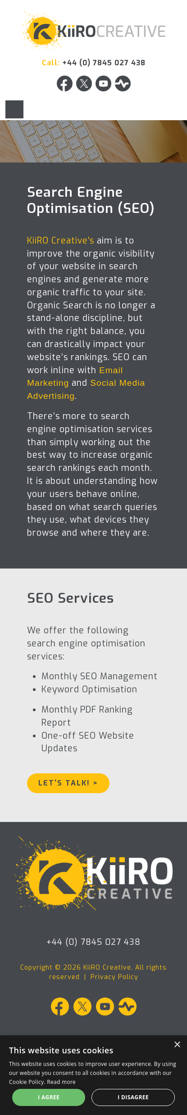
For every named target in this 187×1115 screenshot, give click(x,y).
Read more (61, 1082)
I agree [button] (48, 1097)
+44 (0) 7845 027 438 (104, 63)
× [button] (176, 1045)
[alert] (93, 1075)
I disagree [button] (133, 1097)
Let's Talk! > (68, 783)
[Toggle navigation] (14, 109)
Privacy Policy (114, 977)
